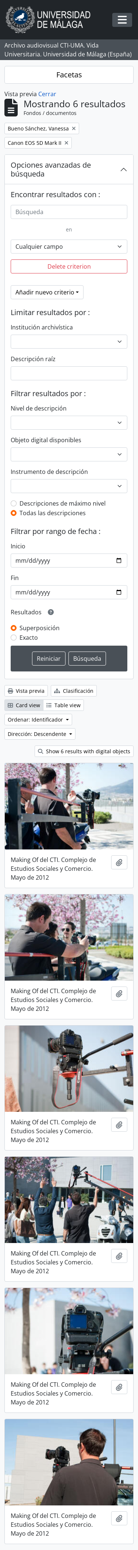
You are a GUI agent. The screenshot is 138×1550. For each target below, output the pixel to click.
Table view (63, 705)
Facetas (69, 75)
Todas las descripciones (53, 513)
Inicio (18, 546)
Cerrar (47, 94)
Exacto (29, 637)
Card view (24, 705)
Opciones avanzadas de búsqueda (51, 169)
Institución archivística (42, 327)
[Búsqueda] (69, 212)
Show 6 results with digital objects (84, 751)
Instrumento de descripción (49, 472)
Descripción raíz (33, 359)
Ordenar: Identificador (36, 719)
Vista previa (26, 690)
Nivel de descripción (39, 408)
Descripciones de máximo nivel (63, 503)
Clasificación (73, 690)
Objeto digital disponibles (46, 440)
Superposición (40, 628)
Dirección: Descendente (38, 733)
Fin (15, 578)
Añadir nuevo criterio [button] (44, 292)
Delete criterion (69, 266)
